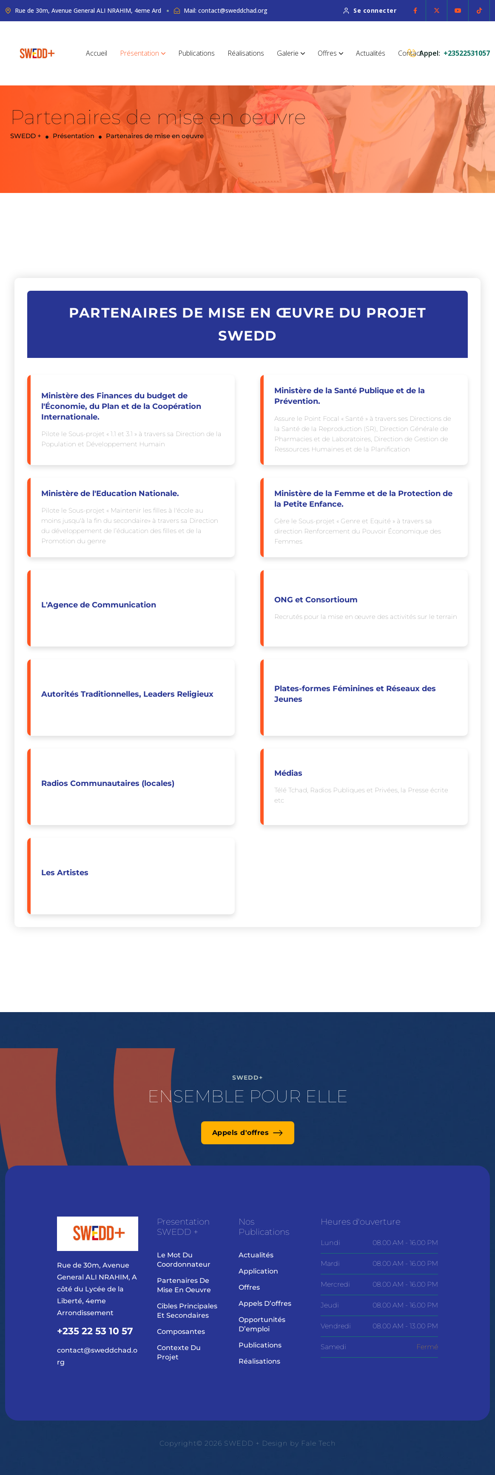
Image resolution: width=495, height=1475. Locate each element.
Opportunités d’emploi (262, 1324)
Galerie (291, 53)
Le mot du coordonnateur (184, 1259)
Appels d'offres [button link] (247, 1133)
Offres (330, 53)
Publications (196, 53)
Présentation (142, 53)
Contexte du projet (179, 1352)
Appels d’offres (265, 1303)
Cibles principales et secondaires (187, 1310)
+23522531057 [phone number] (467, 53)
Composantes (181, 1332)
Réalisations (246, 53)
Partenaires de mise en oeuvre (184, 1285)
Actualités (370, 53)
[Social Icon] (415, 10)
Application (258, 1271)
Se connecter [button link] (370, 10)
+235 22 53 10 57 (95, 1331)
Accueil (96, 53)
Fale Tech (318, 1443)
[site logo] (37, 53)
